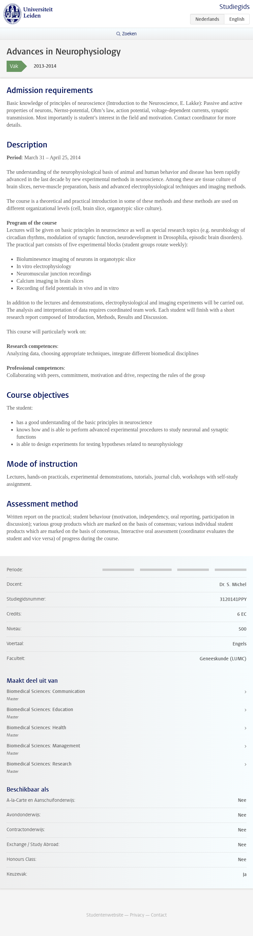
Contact (159, 915)
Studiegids (234, 6)
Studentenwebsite (104, 915)
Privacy (137, 915)
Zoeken (129, 34)
